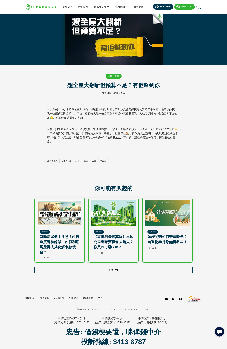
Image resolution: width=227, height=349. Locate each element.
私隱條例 (59, 298)
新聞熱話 (44, 232)
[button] (101, 6)
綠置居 (103, 161)
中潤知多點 (113, 76)
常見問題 (44, 298)
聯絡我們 (88, 298)
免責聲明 (73, 298)
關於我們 (67, 6)
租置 (86, 161)
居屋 (94, 161)
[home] (41, 7)
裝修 (77, 161)
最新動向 (83, 6)
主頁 (100, 298)
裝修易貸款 (66, 161)
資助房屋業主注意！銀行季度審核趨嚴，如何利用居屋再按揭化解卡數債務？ (59, 244)
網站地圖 (30, 298)
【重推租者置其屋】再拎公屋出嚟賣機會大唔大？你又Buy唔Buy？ (113, 242)
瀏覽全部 (113, 270)
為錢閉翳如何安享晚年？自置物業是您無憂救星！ (167, 239)
